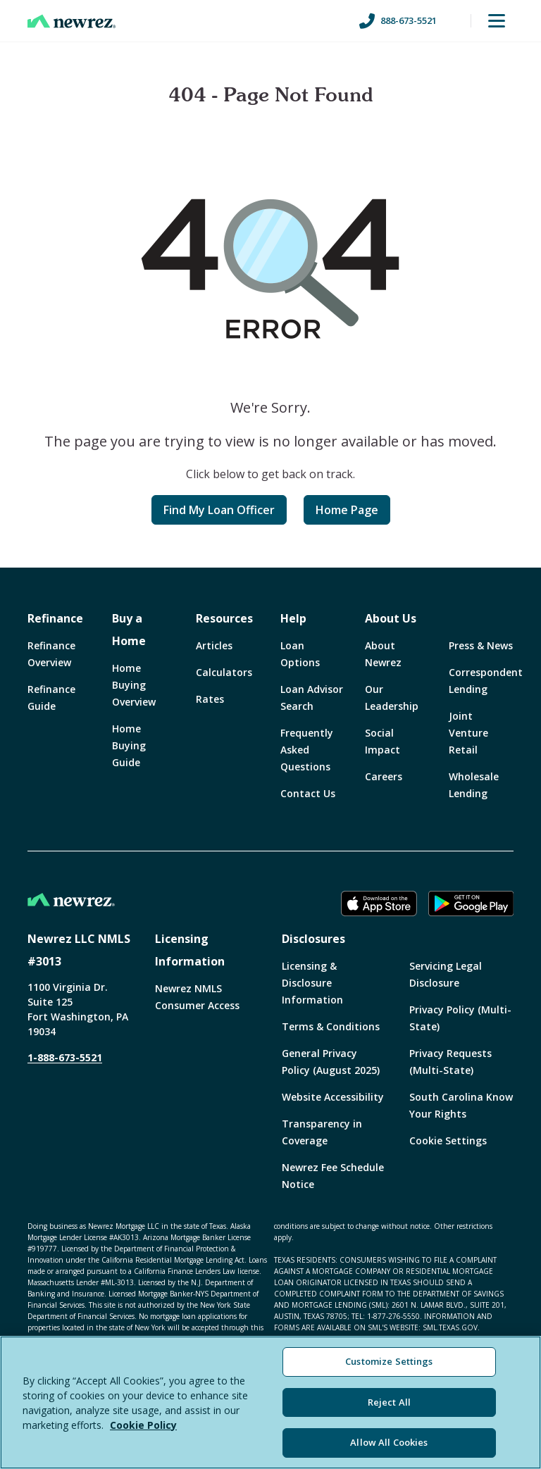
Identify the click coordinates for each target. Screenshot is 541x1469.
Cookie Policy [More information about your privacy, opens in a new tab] (143, 1425)
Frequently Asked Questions (306, 749)
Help (293, 618)
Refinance (55, 618)
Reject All (389, 1402)
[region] (270, 1402)
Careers (383, 776)
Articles (214, 645)
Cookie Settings (448, 1140)
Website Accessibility (333, 1097)
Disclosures (313, 938)
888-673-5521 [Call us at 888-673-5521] (398, 21)
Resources (224, 618)
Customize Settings (389, 1361)
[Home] (71, 21)
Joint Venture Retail (468, 732)
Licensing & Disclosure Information (312, 982)
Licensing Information (190, 950)
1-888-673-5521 (64, 1057)
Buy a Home (129, 630)
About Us (390, 618)
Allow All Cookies (389, 1442)
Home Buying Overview (134, 684)
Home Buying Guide (129, 745)
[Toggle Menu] (497, 21)
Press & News (481, 645)
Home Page (347, 510)
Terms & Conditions (331, 1026)
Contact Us (307, 793)
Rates (210, 699)
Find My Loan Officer (219, 510)
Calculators (224, 672)
